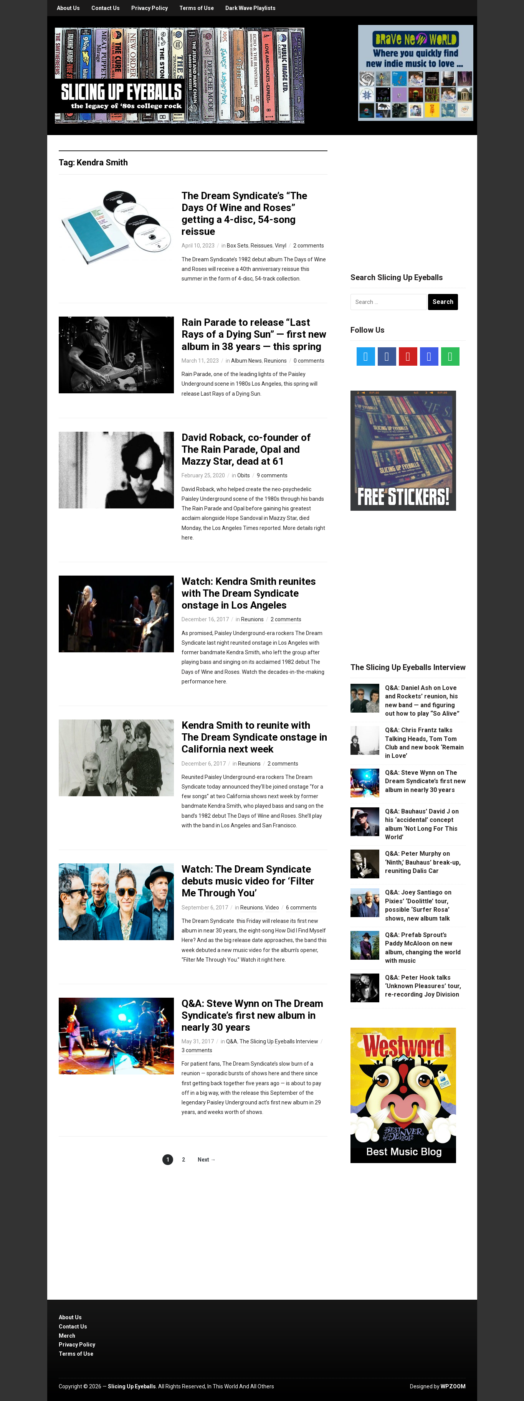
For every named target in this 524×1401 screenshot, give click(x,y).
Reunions (275, 361)
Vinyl (280, 246)
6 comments (301, 907)
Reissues (262, 246)
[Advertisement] (408, 195)
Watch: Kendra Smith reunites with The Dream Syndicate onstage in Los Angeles (249, 593)
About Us (68, 8)
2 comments (308, 246)
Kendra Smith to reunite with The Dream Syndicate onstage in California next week (254, 737)
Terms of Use (196, 8)
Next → (207, 1160)
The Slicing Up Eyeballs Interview (279, 1041)
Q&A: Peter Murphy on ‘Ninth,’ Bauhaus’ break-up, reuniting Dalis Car (423, 862)
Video (272, 907)
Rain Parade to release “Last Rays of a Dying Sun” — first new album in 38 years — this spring (254, 334)
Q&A (231, 1041)
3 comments (197, 1050)
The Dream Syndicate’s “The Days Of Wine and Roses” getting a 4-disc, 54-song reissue (244, 214)
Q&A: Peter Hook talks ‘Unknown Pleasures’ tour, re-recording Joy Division (423, 986)
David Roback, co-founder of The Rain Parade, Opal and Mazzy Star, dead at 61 (246, 449)
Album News (246, 361)
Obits (243, 475)
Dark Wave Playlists (250, 8)
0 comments (309, 361)
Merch (67, 1336)
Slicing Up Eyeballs (132, 1386)
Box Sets (237, 246)
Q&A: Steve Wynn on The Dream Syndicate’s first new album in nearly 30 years (252, 1015)
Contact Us (105, 8)
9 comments (272, 475)
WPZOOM (453, 1386)
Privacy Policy (149, 8)
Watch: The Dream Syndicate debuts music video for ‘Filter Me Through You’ (248, 881)
